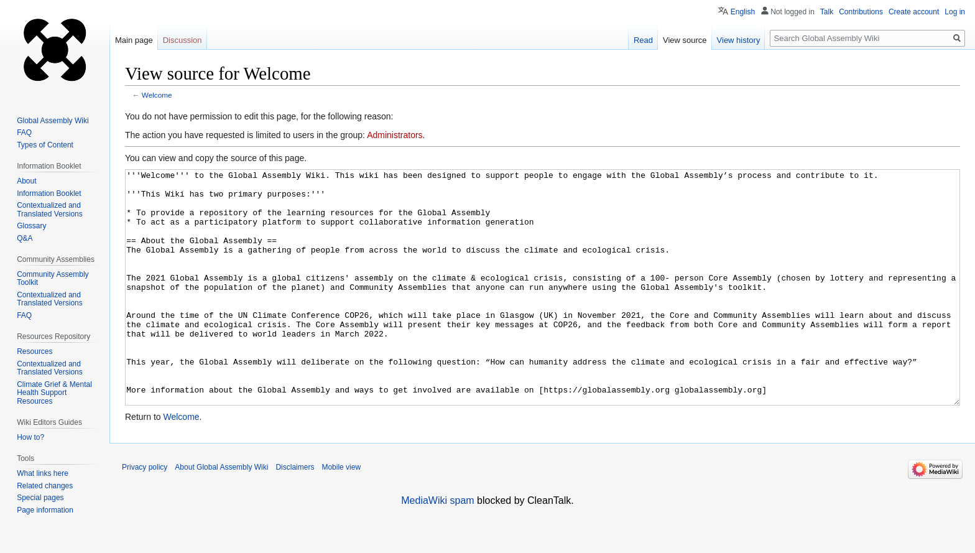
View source (685, 40)
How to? (30, 437)
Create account (914, 11)
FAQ (24, 132)
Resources (34, 351)
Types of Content (45, 145)
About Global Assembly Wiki (221, 513)
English (743, 11)
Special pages (40, 497)
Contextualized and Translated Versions (50, 209)
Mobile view (341, 513)
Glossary (31, 225)
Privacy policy (144, 513)
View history (738, 40)
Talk (826, 11)
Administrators (394, 135)
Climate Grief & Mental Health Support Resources (54, 393)
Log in (955, 11)
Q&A (24, 238)
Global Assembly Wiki (52, 120)
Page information (45, 510)
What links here (42, 473)
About (26, 181)
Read (643, 40)
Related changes (45, 485)
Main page (134, 40)
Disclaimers (294, 513)
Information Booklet (49, 193)
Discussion (182, 40)
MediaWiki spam (437, 547)
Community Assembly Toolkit (52, 278)
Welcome (157, 95)
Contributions (861, 11)
